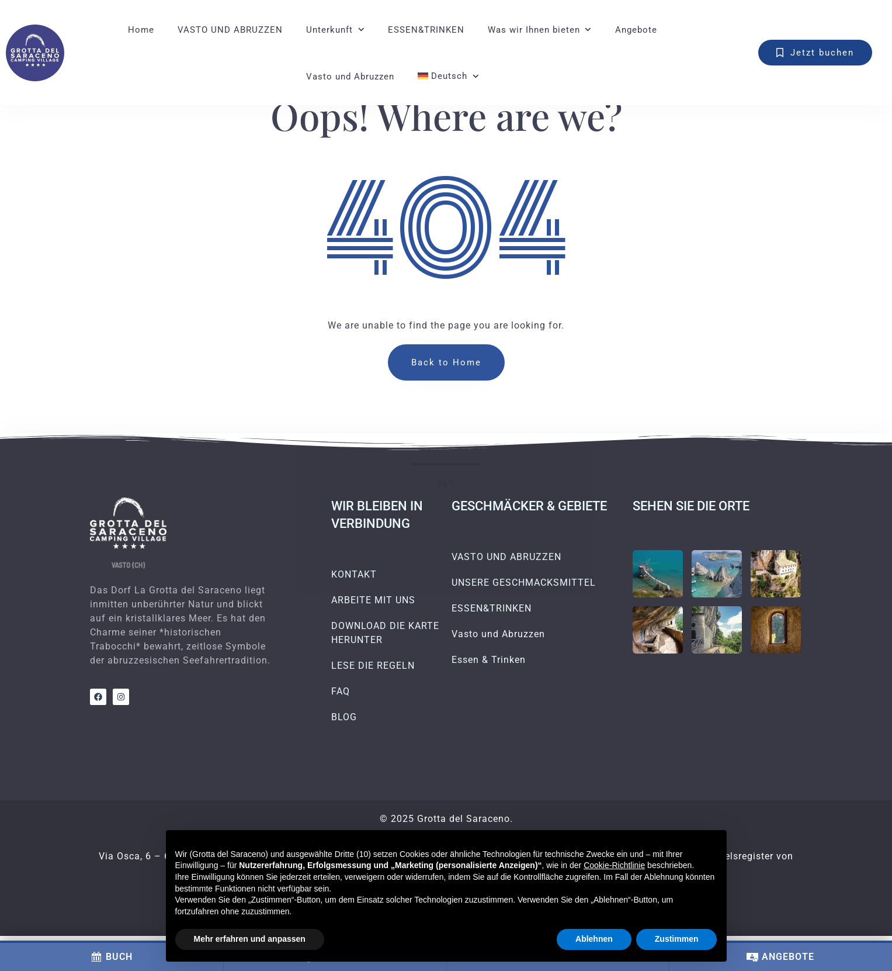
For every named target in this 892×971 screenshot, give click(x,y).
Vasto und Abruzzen (350, 76)
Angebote (636, 30)
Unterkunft (329, 30)
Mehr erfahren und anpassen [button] (250, 939)
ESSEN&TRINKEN (426, 30)
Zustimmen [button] (677, 939)
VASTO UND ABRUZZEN (230, 30)
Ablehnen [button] (594, 939)
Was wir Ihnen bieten (534, 30)
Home (141, 30)
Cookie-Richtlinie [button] (614, 865)
